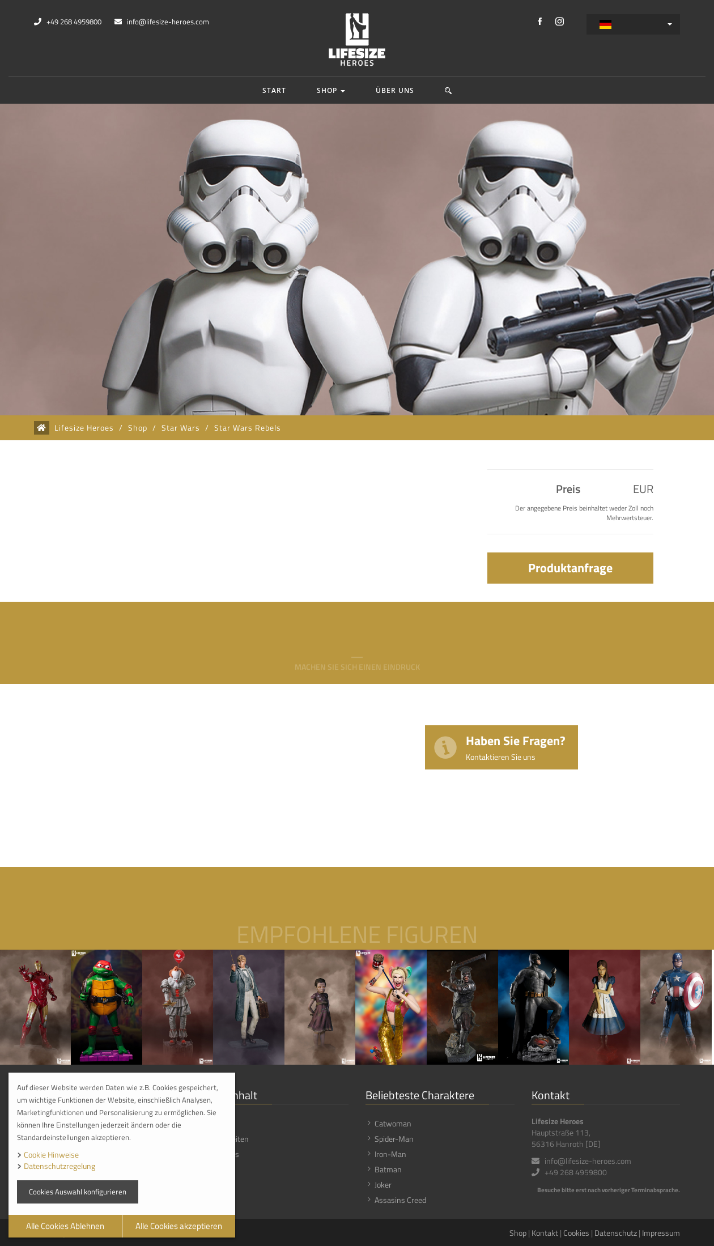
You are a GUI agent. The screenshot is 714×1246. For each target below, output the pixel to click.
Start (274, 90)
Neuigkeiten (229, 1139)
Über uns (395, 90)
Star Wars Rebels (247, 427)
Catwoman (393, 1123)
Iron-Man (390, 1154)
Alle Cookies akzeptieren (178, 1225)
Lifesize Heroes (84, 427)
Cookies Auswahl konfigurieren (77, 1191)
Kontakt (545, 1233)
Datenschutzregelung (59, 1166)
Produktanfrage (570, 567)
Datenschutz (615, 1233)
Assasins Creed (400, 1200)
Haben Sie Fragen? (516, 746)
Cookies (576, 1233)
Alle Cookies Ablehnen (65, 1225)
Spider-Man (394, 1139)
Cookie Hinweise (51, 1154)
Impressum (661, 1233)
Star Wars (181, 427)
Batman (388, 1169)
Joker (383, 1184)
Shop (331, 90)
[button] (449, 90)
